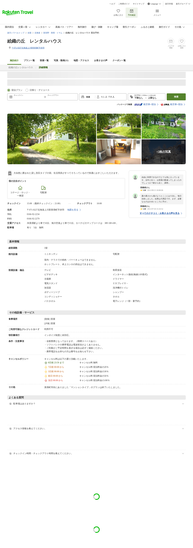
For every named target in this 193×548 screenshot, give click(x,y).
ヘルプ (112, 4)
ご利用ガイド (124, 4)
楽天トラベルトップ (15, 33)
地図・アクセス (81, 60)
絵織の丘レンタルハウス (21, 67)
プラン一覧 (29, 60)
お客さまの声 (100, 60)
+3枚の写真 (163, 151)
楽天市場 (169, 4)
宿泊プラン (16, 90)
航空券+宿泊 (145, 104)
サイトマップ (138, 4)
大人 (103, 97)
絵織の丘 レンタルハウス (34, 41)
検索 (176, 97)
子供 (110, 97)
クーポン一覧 (119, 60)
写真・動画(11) (61, 60)
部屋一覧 (44, 60)
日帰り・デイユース (40, 90)
